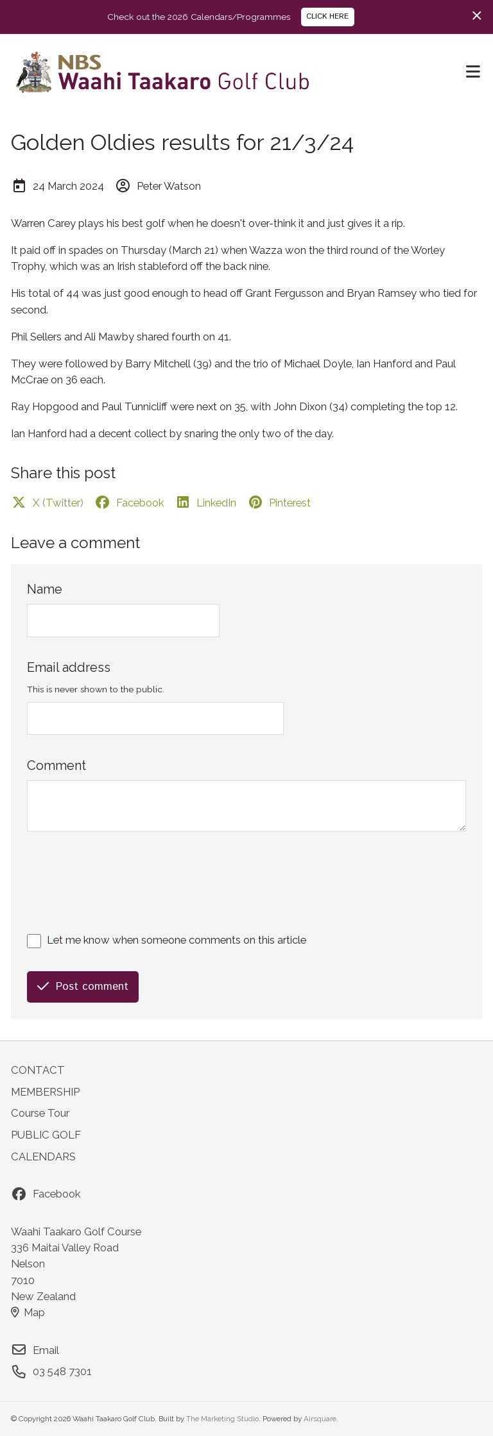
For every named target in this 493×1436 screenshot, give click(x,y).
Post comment (82, 986)
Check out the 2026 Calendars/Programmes (198, 17)
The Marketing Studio (222, 1418)
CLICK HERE (327, 16)
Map (28, 1312)
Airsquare (320, 1418)
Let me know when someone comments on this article (176, 939)
